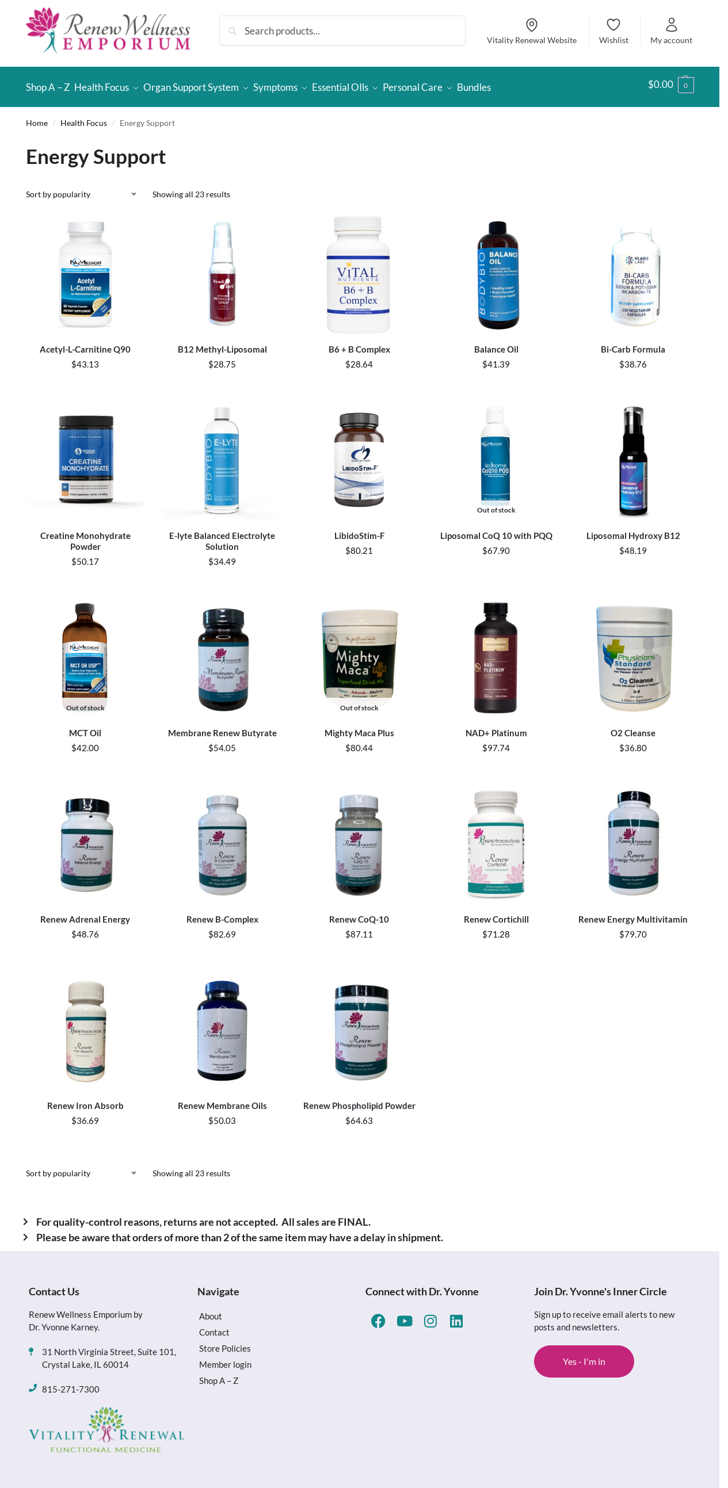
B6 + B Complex (359, 344)
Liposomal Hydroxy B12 (633, 530)
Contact (214, 1326)
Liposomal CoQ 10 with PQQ (496, 530)
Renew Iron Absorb (85, 1100)
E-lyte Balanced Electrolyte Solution (222, 536)
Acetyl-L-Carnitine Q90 (85, 344)
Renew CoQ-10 (359, 914)
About (210, 1310)
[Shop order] (82, 189)
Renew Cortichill (496, 914)
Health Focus (83, 118)
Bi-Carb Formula (633, 344)
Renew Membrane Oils (222, 1100)
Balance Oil (496, 344)
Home (37, 118)
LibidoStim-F (359, 530)
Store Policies (225, 1342)
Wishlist (613, 31)
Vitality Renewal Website (532, 31)
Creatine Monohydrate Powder (85, 536)
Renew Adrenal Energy (85, 914)
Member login (225, 1358)
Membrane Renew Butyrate (222, 727)
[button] (671, 84)
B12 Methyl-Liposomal (222, 344)
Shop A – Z (218, 1375)
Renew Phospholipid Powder (359, 1100)
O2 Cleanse (633, 727)
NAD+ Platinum (496, 727)
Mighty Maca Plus (359, 727)
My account (671, 31)
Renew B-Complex (222, 914)
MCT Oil (85, 727)
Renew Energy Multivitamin (633, 914)
